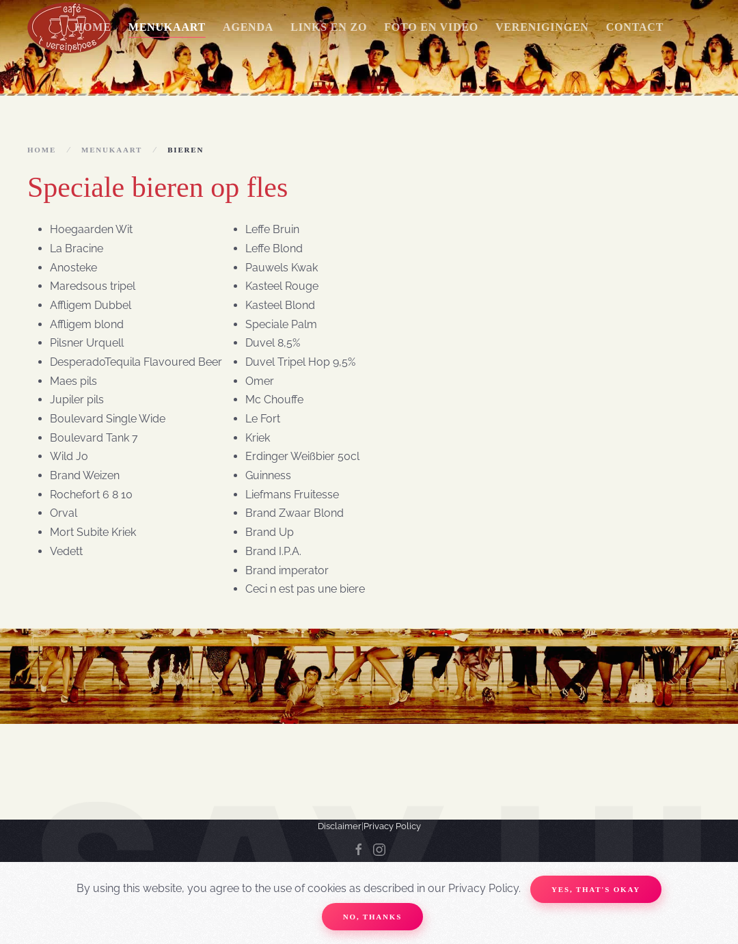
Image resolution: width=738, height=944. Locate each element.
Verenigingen (542, 27)
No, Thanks (372, 917)
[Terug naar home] (69, 27)
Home (92, 27)
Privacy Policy (392, 826)
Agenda (248, 27)
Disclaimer (339, 826)
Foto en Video (431, 27)
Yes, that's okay (595, 889)
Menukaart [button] (167, 27)
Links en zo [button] (328, 27)
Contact (635, 27)
